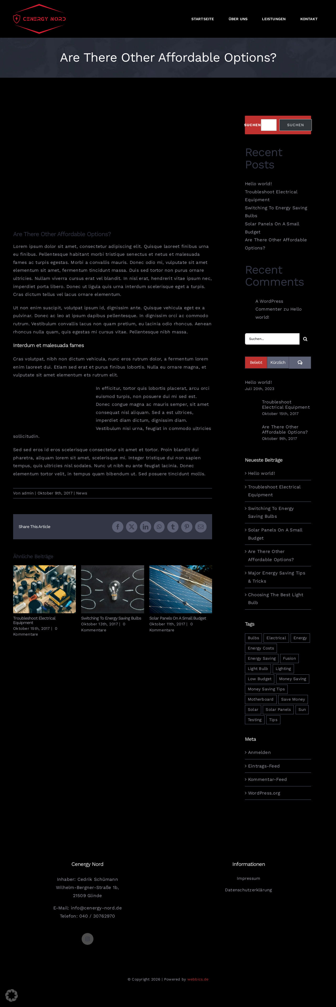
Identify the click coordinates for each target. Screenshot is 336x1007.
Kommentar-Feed (267, 779)
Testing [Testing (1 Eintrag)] (255, 719)
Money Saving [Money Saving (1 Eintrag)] (292, 678)
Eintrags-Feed (264, 766)
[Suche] (305, 339)
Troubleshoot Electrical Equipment (34, 620)
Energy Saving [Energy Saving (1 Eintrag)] (262, 658)
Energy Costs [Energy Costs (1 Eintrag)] (261, 648)
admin (28, 493)
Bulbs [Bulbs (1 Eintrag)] (253, 638)
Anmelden (259, 752)
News (81, 493)
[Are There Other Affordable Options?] (252, 433)
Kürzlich (277, 362)
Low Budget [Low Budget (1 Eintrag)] (260, 678)
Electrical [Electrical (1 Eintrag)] (276, 638)
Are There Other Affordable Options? (285, 429)
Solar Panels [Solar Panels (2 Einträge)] (278, 709)
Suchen (252, 125)
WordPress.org (264, 793)
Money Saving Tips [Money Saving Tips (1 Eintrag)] (266, 689)
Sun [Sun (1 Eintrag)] (302, 709)
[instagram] (87, 939)
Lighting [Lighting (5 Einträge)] (283, 668)
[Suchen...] (272, 339)
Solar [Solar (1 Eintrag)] (253, 709)
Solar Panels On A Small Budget (177, 618)
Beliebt (256, 362)
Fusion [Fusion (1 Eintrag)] (289, 658)
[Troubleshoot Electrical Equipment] (252, 408)
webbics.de (198, 979)
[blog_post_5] (112, 163)
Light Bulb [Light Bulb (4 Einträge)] (258, 668)
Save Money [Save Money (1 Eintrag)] (293, 699)
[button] (11, 995)
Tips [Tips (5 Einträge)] (273, 719)
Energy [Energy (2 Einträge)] (300, 638)
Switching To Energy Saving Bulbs (111, 618)
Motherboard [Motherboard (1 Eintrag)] (261, 699)
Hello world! (258, 183)
